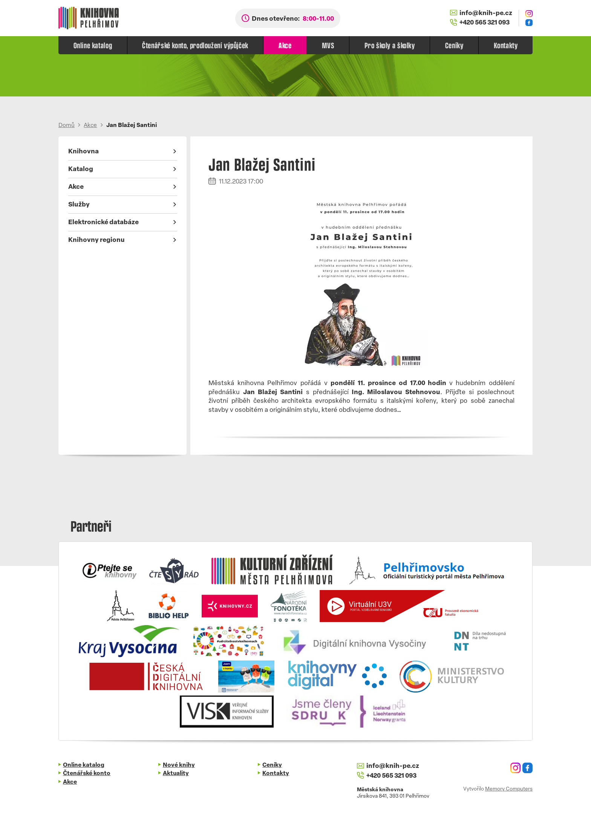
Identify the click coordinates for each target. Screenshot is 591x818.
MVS (328, 45)
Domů (66, 125)
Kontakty (506, 45)
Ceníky (454, 45)
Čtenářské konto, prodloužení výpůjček (195, 45)
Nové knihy (179, 765)
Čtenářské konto (86, 774)
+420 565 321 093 (480, 22)
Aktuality (176, 774)
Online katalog (92, 45)
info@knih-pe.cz (481, 13)
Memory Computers (509, 789)
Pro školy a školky (389, 45)
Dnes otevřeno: (293, 19)
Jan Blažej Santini (131, 125)
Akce (285, 45)
